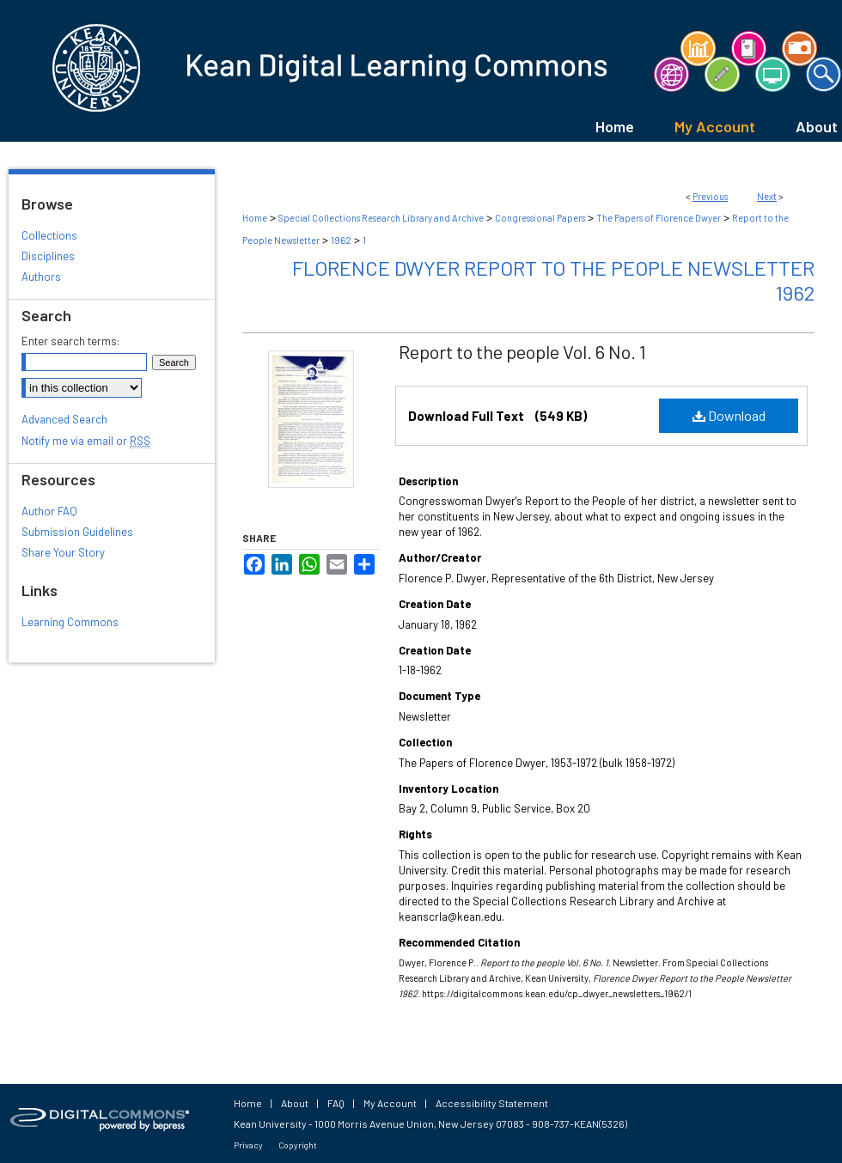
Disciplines (48, 256)
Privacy (248, 1145)
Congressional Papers (540, 217)
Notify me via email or (85, 441)
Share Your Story (63, 552)
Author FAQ (49, 511)
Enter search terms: (70, 341)
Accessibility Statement (492, 1103)
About (294, 1103)
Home (254, 217)
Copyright (297, 1145)
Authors (41, 276)
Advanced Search (64, 419)
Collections (49, 235)
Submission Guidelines (77, 532)
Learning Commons (70, 622)
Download (729, 415)
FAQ (336, 1103)
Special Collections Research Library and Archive (381, 217)
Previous (710, 196)
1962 (341, 240)
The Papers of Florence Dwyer (658, 217)
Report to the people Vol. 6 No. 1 (522, 351)
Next (767, 196)
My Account (390, 1103)
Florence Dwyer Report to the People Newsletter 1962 (553, 280)
